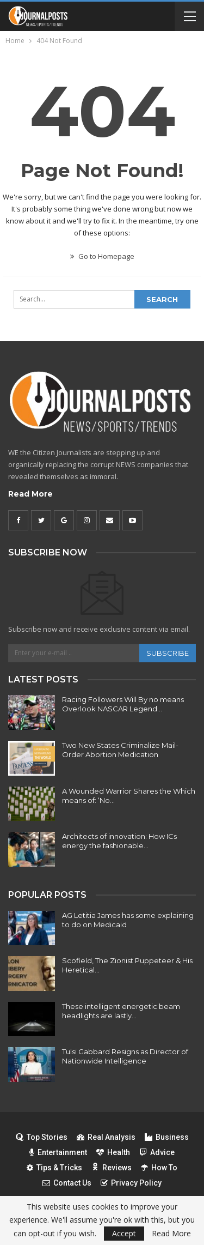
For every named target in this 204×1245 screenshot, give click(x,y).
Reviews (111, 1167)
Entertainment (58, 1152)
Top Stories (41, 1137)
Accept (124, 1233)
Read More (30, 494)
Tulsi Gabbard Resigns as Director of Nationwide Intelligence (125, 1056)
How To (159, 1167)
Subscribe (167, 653)
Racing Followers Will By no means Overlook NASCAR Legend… (123, 704)
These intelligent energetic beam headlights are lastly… (121, 1011)
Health (113, 1152)
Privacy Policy (131, 1182)
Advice (157, 1152)
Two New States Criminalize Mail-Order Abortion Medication (120, 750)
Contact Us (66, 1182)
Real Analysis (106, 1137)
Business (167, 1137)
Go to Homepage (102, 256)
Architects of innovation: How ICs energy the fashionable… (119, 841)
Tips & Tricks (54, 1167)
